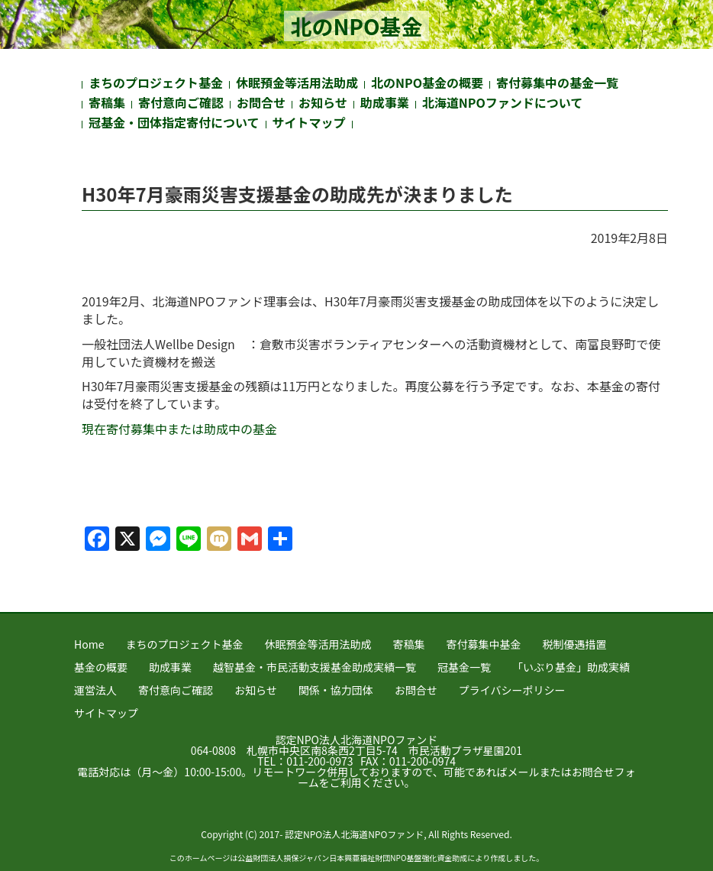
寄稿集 (107, 102)
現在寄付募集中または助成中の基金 (179, 428)
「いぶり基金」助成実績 (571, 667)
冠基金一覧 (464, 667)
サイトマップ (309, 122)
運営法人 (95, 690)
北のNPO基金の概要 (427, 82)
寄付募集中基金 (483, 644)
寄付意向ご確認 (181, 102)
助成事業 (384, 102)
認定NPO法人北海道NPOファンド (357, 739)
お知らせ (322, 102)
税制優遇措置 (574, 644)
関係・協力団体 (335, 690)
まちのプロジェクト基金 (156, 82)
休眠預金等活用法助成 (297, 82)
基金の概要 (100, 667)
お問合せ (261, 102)
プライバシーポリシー (512, 690)
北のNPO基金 (356, 26)
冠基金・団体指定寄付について (174, 122)
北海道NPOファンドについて (502, 102)
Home (89, 644)
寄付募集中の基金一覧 (557, 82)
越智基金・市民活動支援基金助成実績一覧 (314, 667)
